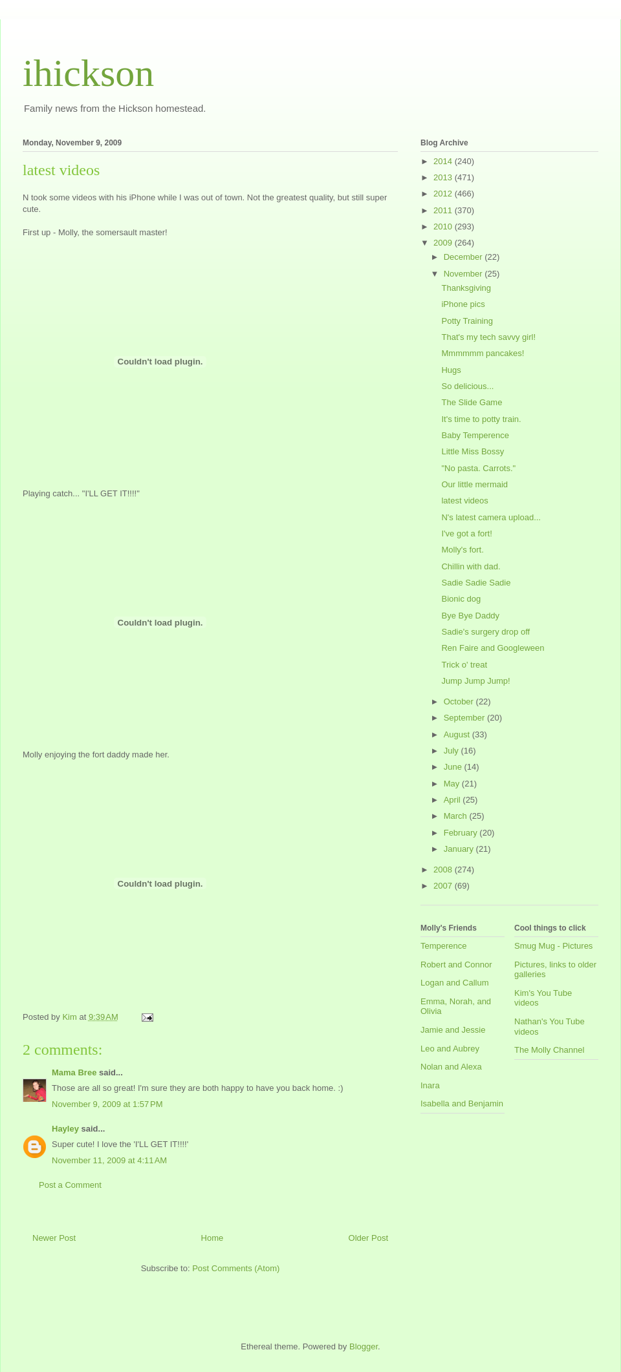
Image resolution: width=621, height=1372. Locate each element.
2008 (444, 869)
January (460, 849)
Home (212, 1238)
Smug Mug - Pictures (553, 946)
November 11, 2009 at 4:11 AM (109, 1160)
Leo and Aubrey (449, 1048)
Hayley (65, 1129)
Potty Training (467, 321)
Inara (430, 1085)
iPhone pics (463, 304)
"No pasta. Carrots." (478, 468)
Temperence (443, 946)
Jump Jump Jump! (475, 681)
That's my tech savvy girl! (488, 337)
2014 (444, 161)
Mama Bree (74, 1072)
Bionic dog (461, 599)
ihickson (88, 73)
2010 (444, 226)
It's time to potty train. (481, 419)
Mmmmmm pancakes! (482, 353)
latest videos (464, 500)
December (464, 257)
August (458, 734)
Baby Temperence (475, 435)
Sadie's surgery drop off (485, 632)
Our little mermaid (474, 484)
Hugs (451, 370)
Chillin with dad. (470, 566)
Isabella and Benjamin (461, 1103)
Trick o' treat (464, 665)
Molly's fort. (462, 549)
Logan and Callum (454, 982)
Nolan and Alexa (451, 1066)
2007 (444, 886)
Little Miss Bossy (472, 451)
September (465, 718)
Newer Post (54, 1238)
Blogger (363, 1346)
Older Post (368, 1238)
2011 (444, 210)
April (453, 800)
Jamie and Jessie (452, 1030)
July (452, 750)
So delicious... (467, 386)
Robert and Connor (456, 964)
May (453, 783)
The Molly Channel (549, 1050)
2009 (444, 243)
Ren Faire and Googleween (492, 648)
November (464, 274)
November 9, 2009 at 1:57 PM (107, 1104)
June (454, 767)
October (460, 701)
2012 (444, 193)
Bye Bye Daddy (470, 615)
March (457, 816)
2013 (444, 177)
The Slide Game (471, 402)
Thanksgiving (466, 288)
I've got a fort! (466, 533)
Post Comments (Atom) (235, 1268)
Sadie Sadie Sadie (475, 582)
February (462, 833)
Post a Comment (70, 1185)
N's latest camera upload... (491, 517)
